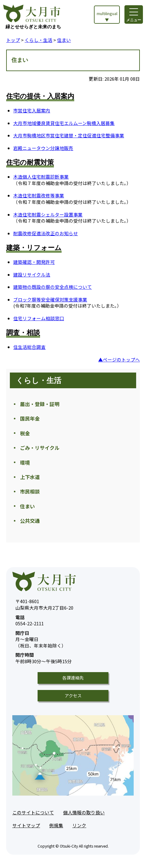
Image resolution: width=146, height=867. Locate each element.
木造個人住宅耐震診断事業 (41, 176)
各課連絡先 (73, 678)
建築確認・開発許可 (34, 262)
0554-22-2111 (29, 620)
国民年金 (30, 418)
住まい (64, 40)
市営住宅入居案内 (31, 110)
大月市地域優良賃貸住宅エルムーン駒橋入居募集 (64, 123)
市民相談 (30, 491)
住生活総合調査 (29, 347)
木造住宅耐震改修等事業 (38, 195)
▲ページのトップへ (119, 359)
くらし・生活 (38, 40)
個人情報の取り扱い (84, 812)
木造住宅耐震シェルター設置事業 (48, 214)
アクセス (73, 695)
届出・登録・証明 (39, 404)
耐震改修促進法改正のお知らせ (45, 233)
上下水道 (30, 477)
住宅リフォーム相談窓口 (38, 318)
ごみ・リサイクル (39, 447)
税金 (25, 433)
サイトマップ (26, 825)
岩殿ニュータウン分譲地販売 (43, 148)
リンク (79, 825)
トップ (13, 40)
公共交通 (30, 520)
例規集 (56, 825)
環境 (25, 462)
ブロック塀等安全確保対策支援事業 (50, 299)
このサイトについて (33, 812)
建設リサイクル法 (31, 274)
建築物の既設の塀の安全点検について (52, 287)
